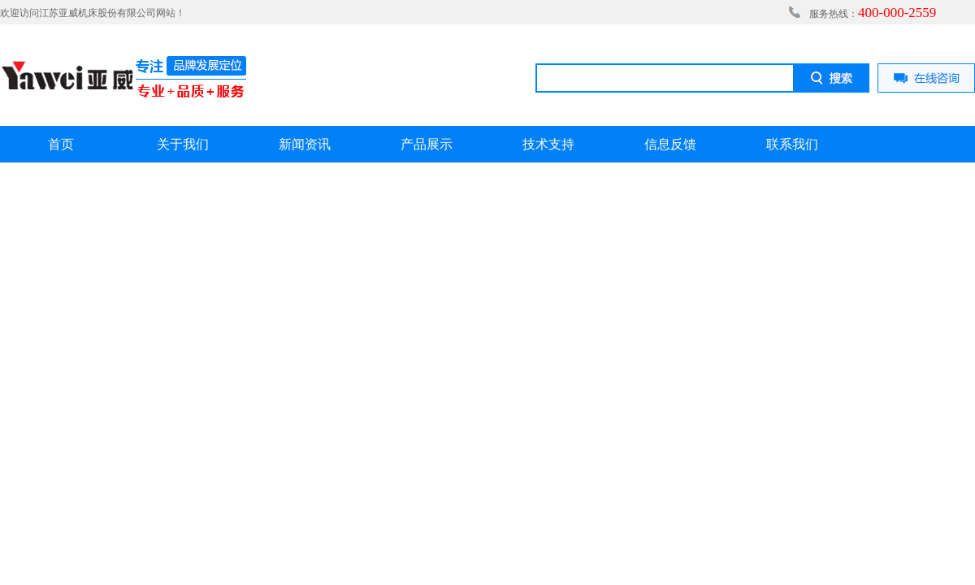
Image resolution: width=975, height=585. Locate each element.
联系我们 (792, 144)
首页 (61, 144)
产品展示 (427, 144)
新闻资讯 (305, 144)
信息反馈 (670, 144)
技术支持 (548, 144)
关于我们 (183, 144)
